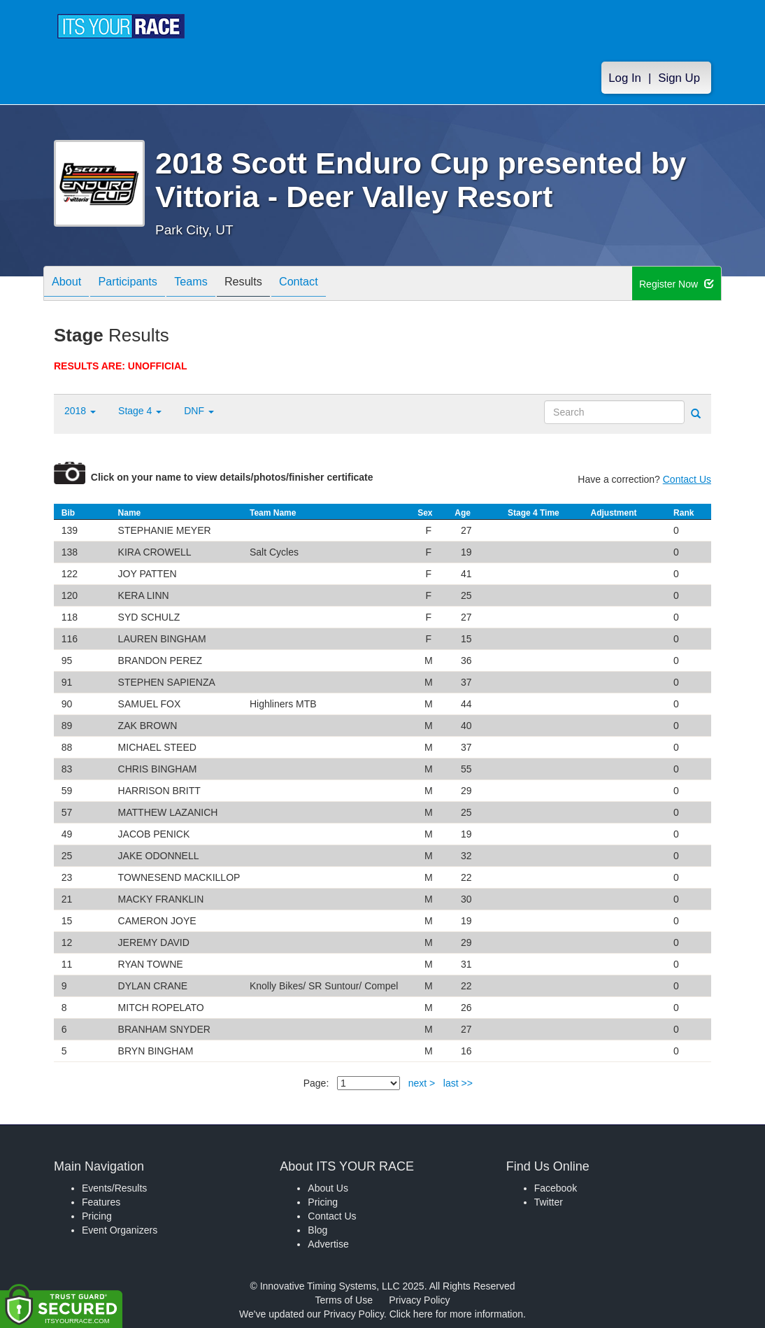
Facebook (555, 1188)
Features (101, 1202)
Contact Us (687, 479)
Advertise (328, 1244)
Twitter (548, 1202)
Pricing (97, 1216)
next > (422, 1083)
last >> (458, 1083)
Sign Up (679, 78)
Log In (624, 78)
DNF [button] (199, 410)
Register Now (676, 284)
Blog (317, 1230)
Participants (138, 284)
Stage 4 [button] (140, 410)
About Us (328, 1188)
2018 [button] (80, 410)
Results (267, 284)
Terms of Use (344, 1300)
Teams (209, 284)
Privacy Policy (419, 1300)
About (70, 284)
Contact (330, 284)
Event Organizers (119, 1230)
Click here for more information (456, 1314)
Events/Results (114, 1188)
